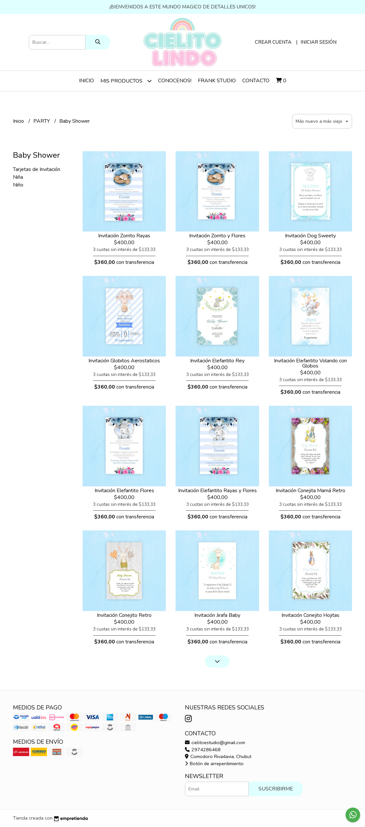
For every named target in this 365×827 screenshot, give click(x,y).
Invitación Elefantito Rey (217, 360)
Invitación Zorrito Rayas (124, 235)
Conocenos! (174, 80)
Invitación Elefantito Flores (124, 490)
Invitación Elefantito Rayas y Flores (217, 490)
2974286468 (203, 749)
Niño (18, 184)
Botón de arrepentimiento (214, 763)
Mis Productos (126, 81)
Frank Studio (217, 80)
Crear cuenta (273, 42)
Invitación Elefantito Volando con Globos (310, 363)
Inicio (86, 80)
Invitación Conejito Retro (124, 615)
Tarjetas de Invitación (36, 169)
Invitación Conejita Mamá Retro (310, 490)
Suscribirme (275, 788)
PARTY (42, 121)
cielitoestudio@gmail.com (215, 742)
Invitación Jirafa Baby (217, 615)
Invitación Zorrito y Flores (217, 235)
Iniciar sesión (318, 42)
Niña (18, 177)
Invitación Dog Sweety (310, 235)
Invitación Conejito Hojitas (310, 615)
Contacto (255, 80)
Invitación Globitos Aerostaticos (124, 360)
